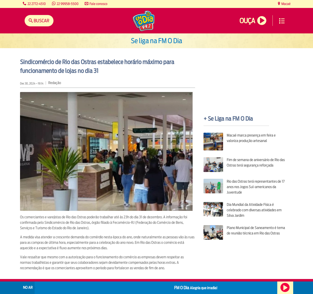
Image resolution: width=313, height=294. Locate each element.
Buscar (41, 20)
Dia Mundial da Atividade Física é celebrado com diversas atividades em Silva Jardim (254, 210)
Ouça (247, 21)
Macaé (285, 4)
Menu (282, 21)
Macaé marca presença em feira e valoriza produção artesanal (251, 138)
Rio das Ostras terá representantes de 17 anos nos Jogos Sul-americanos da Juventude (256, 186)
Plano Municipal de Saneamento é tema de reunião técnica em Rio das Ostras (256, 230)
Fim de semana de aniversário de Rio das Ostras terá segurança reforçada (256, 162)
